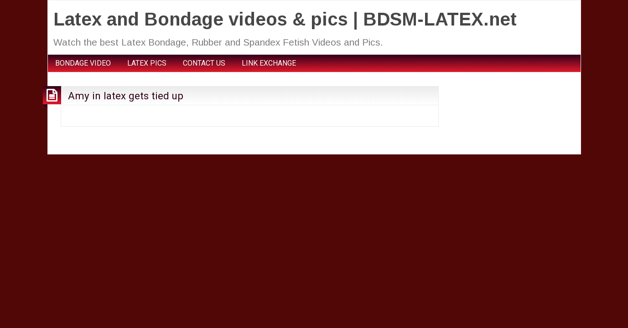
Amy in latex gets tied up (125, 96)
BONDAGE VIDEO (83, 63)
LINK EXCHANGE (269, 63)
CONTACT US (204, 63)
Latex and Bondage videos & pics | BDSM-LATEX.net (285, 19)
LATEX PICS (146, 63)
